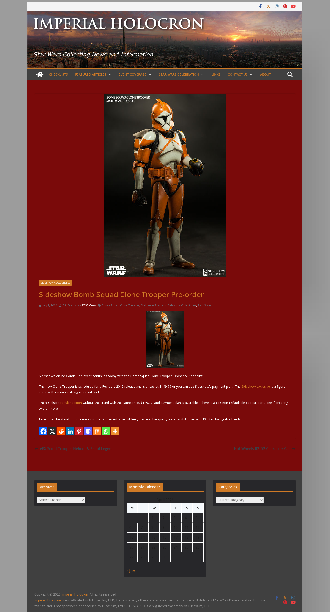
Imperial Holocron (47, 600)
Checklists (58, 74)
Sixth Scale (204, 305)
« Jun (130, 570)
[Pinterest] (79, 431)
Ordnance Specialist (154, 305)
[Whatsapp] (106, 431)
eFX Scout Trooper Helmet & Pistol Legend (74, 448)
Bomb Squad (110, 305)
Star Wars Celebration (179, 74)
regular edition (71, 403)
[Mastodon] (88, 431)
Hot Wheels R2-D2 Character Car (265, 448)
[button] (108, 74)
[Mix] (97, 431)
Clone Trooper (129, 305)
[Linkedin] (70, 431)
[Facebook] (43, 431)
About (265, 74)
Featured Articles (90, 74)
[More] (115, 431)
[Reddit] (61, 431)
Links (215, 74)
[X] (52, 431)
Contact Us (238, 74)
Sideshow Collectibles (55, 282)
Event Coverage (132, 74)
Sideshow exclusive (256, 386)
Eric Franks (69, 305)
